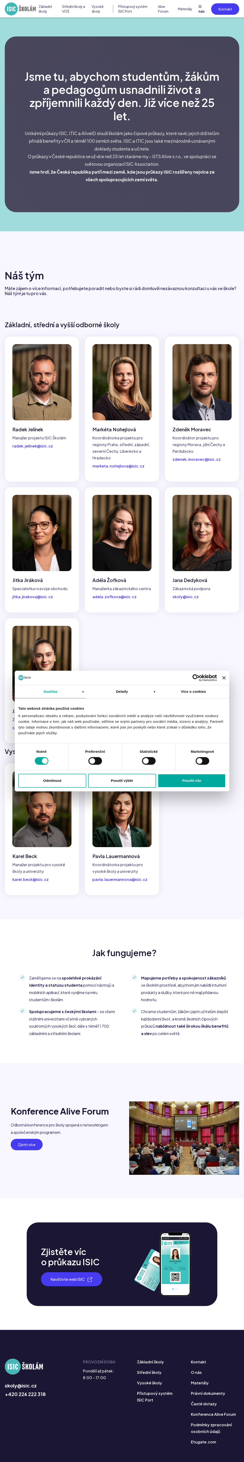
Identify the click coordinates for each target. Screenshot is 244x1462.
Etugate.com (203, 1441)
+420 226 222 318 (25, 1394)
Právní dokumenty (208, 1393)
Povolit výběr (122, 781)
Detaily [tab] (122, 691)
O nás (201, 8)
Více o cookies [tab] (193, 691)
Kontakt (225, 9)
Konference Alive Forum (213, 1414)
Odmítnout (52, 781)
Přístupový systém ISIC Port (132, 8)
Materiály (185, 9)
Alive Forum (163, 8)
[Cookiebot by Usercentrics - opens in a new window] (196, 677)
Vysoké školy (98, 8)
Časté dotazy (204, 1403)
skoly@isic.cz (21, 1385)
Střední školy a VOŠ (73, 8)
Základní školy (45, 8)
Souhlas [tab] (50, 691)
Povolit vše (191, 781)
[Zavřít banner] (224, 677)
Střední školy (149, 1372)
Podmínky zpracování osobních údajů (211, 1428)
